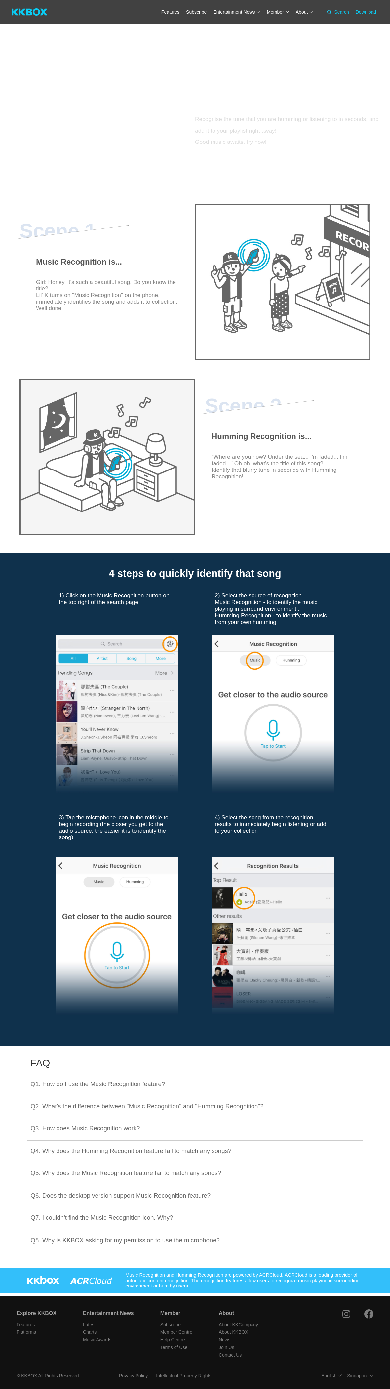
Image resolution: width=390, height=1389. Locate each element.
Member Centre (176, 1332)
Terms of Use (173, 1347)
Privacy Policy (133, 1375)
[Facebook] (368, 1314)
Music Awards (97, 1339)
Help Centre (172, 1339)
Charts (90, 1332)
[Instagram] (346, 1314)
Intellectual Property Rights (183, 1375)
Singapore (357, 1375)
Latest (89, 1324)
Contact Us (230, 1355)
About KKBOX (233, 1332)
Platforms (26, 1332)
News (224, 1339)
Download (366, 12)
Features (170, 12)
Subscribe (196, 12)
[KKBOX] (29, 12)
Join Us (226, 1347)
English (328, 1375)
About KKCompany (238, 1324)
